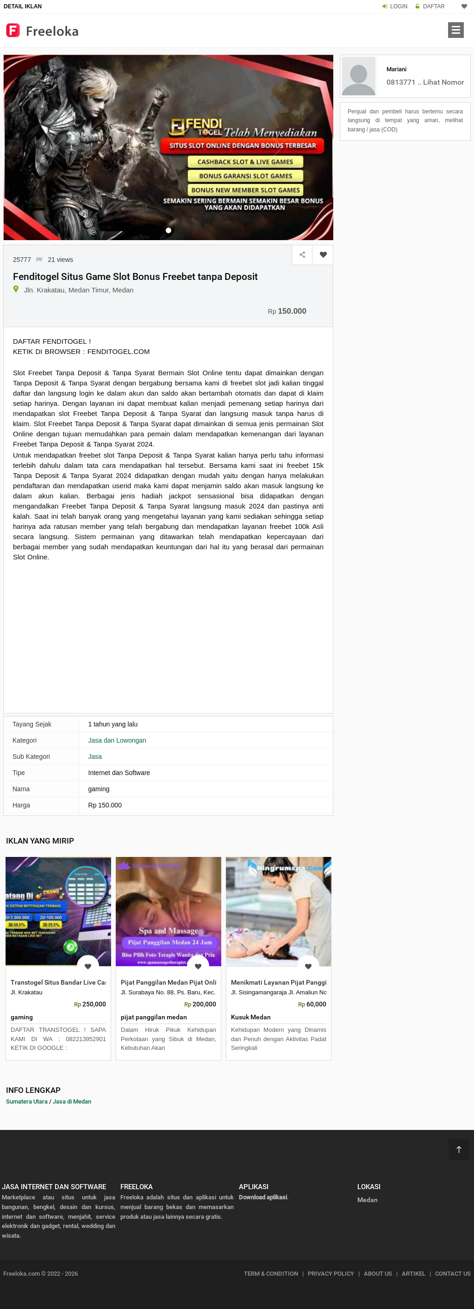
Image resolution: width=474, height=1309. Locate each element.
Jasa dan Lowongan (117, 740)
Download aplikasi (263, 1197)
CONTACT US (453, 1273)
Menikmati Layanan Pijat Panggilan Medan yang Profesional (320, 982)
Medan (367, 1200)
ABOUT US (378, 1273)
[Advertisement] (168, 636)
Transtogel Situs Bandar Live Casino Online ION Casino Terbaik (103, 982)
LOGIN (398, 6)
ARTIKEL (413, 1273)
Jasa (95, 756)
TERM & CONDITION (271, 1273)
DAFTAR (434, 6)
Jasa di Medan (72, 1101)
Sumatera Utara (27, 1101)
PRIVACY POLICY (331, 1273)
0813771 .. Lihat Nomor (425, 82)
